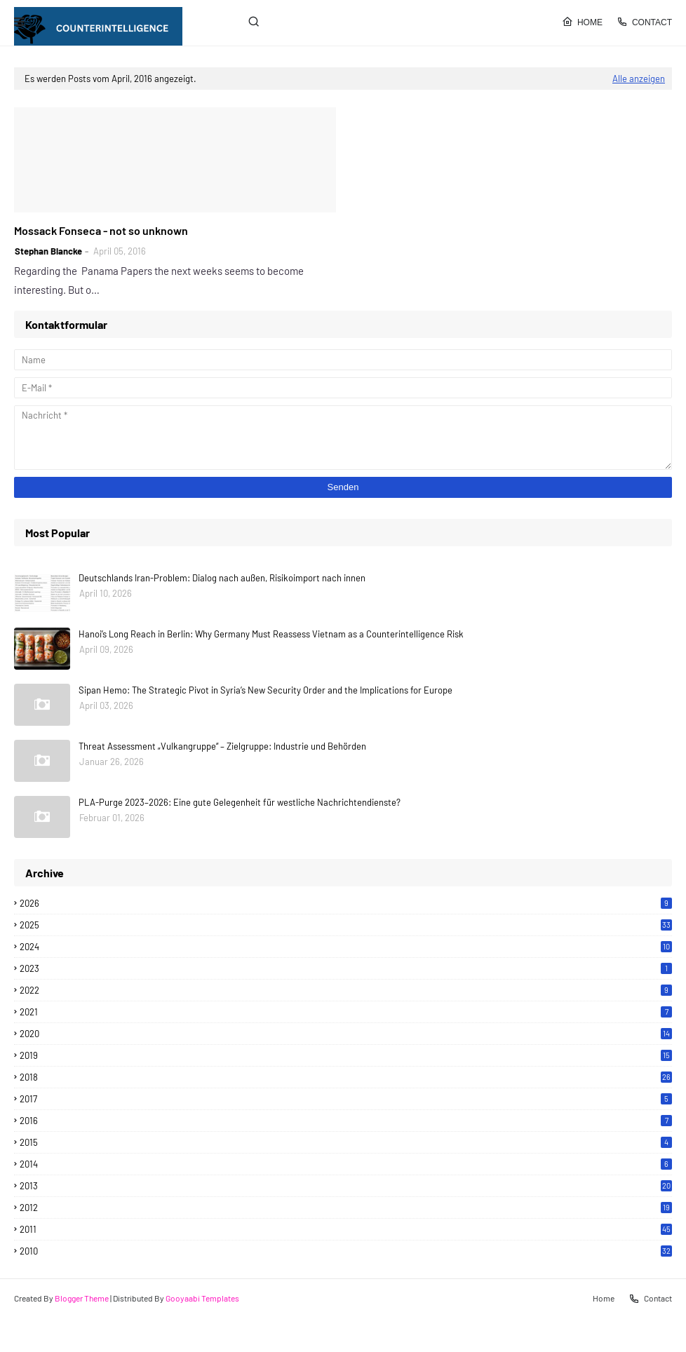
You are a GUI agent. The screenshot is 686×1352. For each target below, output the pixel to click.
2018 (346, 1077)
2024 (346, 946)
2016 (346, 1120)
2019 (346, 1055)
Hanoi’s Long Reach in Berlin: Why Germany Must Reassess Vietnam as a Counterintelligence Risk (271, 634)
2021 (346, 1012)
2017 (346, 1098)
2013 (346, 1185)
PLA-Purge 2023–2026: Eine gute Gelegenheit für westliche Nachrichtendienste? (240, 802)
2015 (346, 1142)
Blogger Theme (82, 1298)
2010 (346, 1251)
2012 (346, 1207)
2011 (346, 1229)
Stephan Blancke (48, 251)
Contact (644, 21)
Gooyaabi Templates (202, 1298)
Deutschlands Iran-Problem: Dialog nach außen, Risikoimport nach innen (222, 577)
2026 (346, 903)
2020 (346, 1033)
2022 (346, 990)
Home (582, 21)
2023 (346, 968)
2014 (346, 1164)
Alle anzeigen (638, 78)
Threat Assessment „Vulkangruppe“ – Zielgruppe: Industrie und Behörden (222, 746)
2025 (346, 925)
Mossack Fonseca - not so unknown (101, 230)
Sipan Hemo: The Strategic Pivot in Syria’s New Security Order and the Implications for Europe (265, 690)
